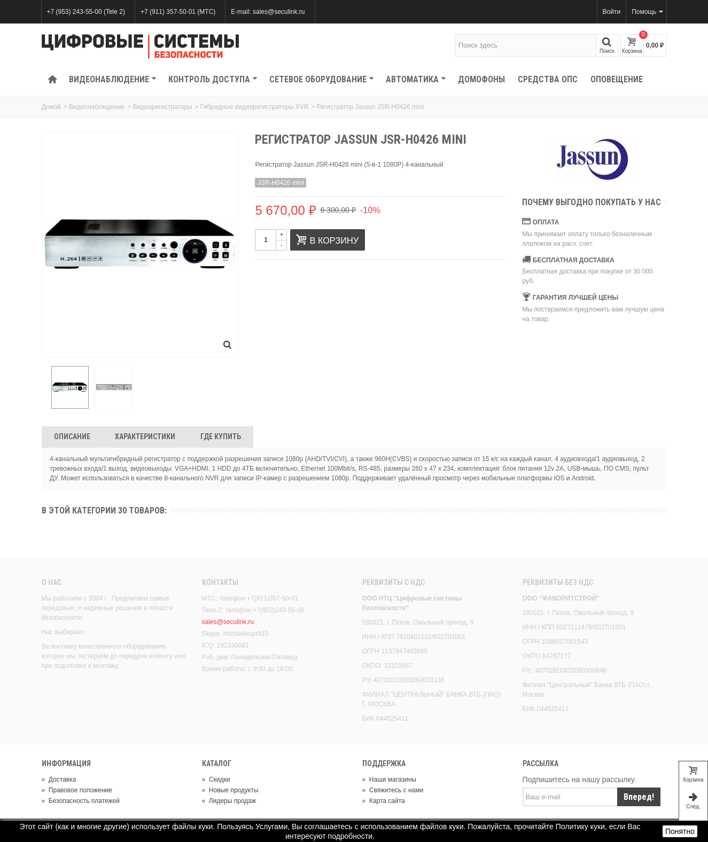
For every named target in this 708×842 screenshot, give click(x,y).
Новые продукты (230, 791)
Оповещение (616, 79)
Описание (72, 438)
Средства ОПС (548, 79)
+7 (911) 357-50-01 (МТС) (178, 11)
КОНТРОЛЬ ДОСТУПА (213, 79)
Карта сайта (383, 802)
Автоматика (416, 79)
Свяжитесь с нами (393, 791)
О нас (51, 584)
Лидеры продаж (229, 802)
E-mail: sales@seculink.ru (268, 11)
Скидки (216, 780)
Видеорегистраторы (162, 107)
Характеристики (145, 438)
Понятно (680, 831)
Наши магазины (389, 780)
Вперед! (639, 798)
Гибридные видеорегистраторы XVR (254, 107)
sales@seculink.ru (228, 623)
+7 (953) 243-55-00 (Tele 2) (86, 11)
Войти (612, 11)
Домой (51, 107)
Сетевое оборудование (321, 79)
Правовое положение (77, 791)
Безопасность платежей (81, 802)
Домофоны (481, 79)
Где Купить (220, 438)
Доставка (59, 780)
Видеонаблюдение (113, 79)
